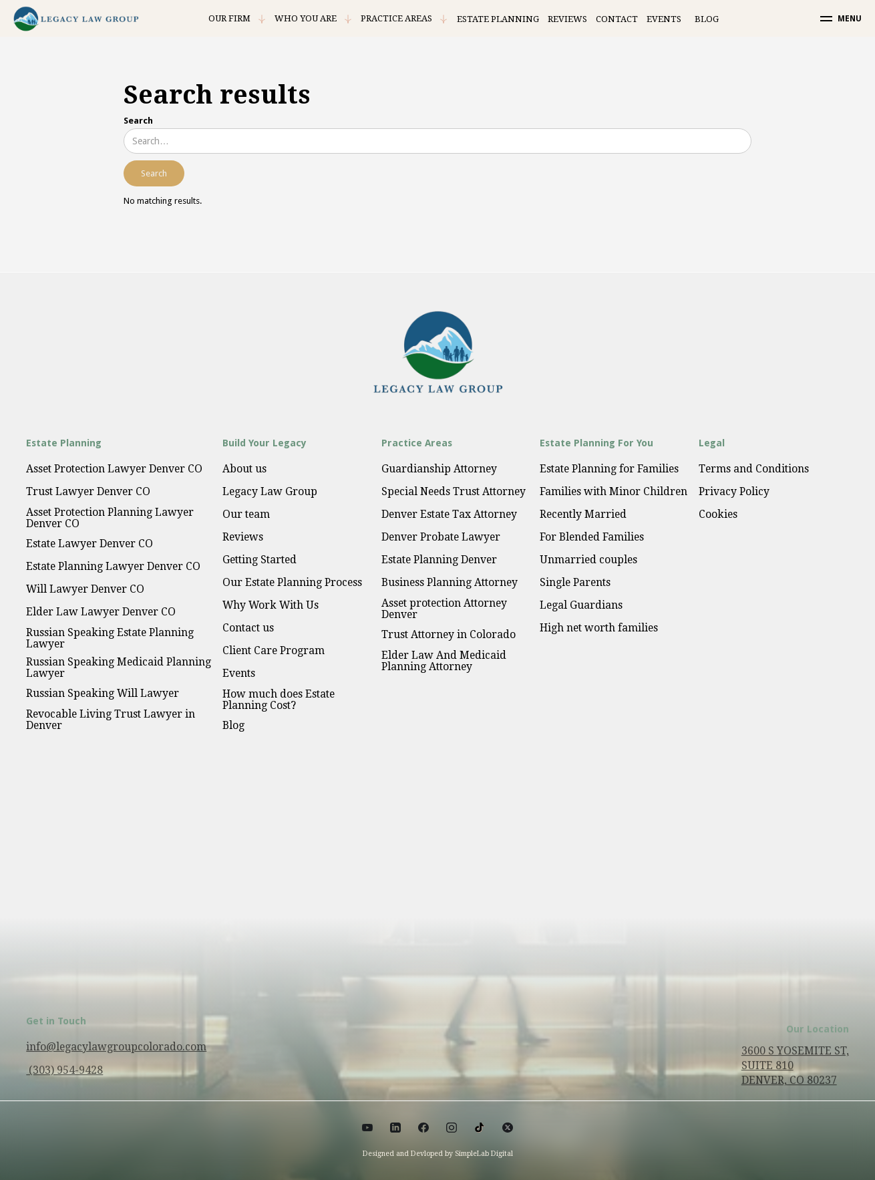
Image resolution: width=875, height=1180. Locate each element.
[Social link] (367, 1127)
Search (138, 120)
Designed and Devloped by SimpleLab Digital (438, 1153)
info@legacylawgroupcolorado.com (116, 1054)
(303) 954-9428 (64, 1078)
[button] (237, 18)
